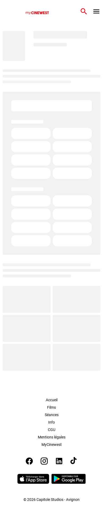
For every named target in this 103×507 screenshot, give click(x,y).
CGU (51, 430)
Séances (52, 415)
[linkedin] (59, 461)
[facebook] (29, 461)
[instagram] (44, 461)
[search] (84, 11)
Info (51, 422)
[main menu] (96, 11)
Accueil (51, 400)
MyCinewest (52, 444)
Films (51, 407)
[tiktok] (74, 461)
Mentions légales (51, 437)
